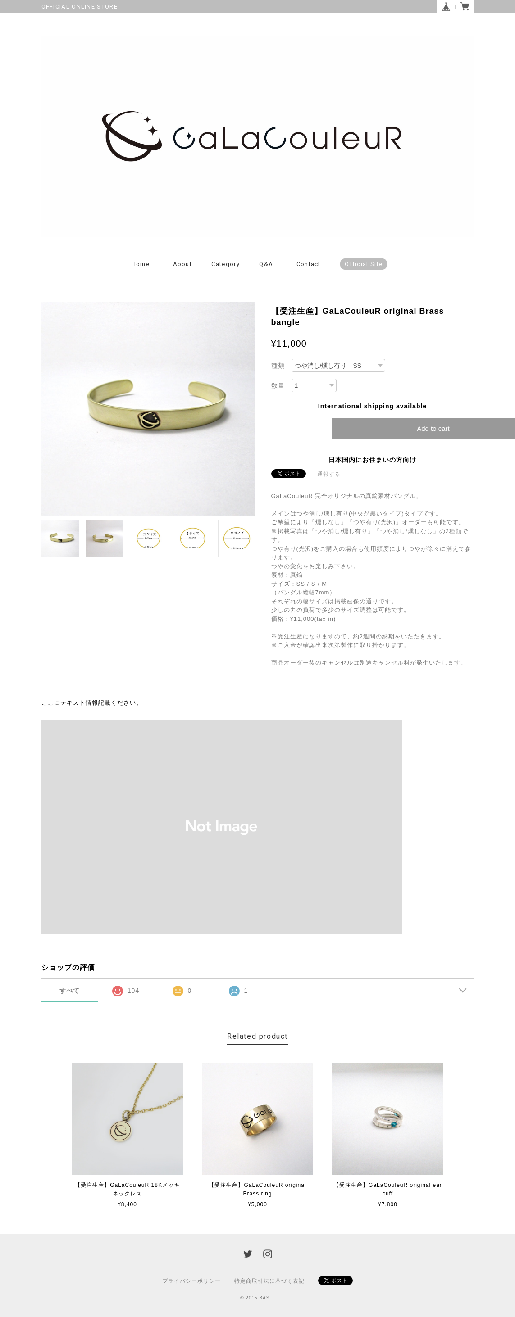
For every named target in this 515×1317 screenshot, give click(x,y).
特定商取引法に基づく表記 (269, 1281)
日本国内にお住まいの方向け (372, 459)
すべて (69, 990)
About (182, 264)
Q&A (266, 264)
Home (141, 264)
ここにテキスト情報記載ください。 (91, 702)
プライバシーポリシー (191, 1281)
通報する (329, 474)
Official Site (364, 264)
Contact (308, 264)
